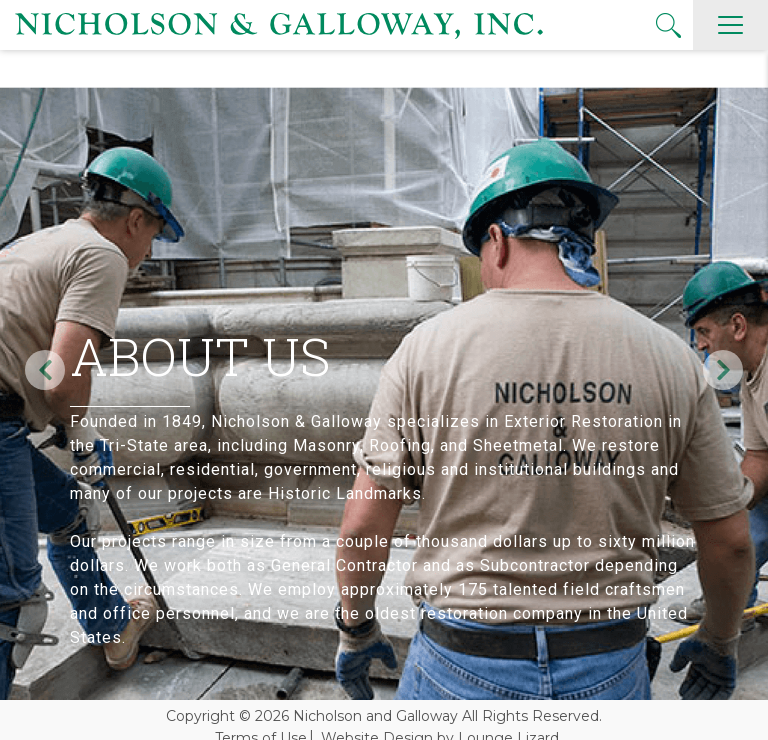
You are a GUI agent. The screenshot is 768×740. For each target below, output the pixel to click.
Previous (45, 370)
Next (723, 370)
